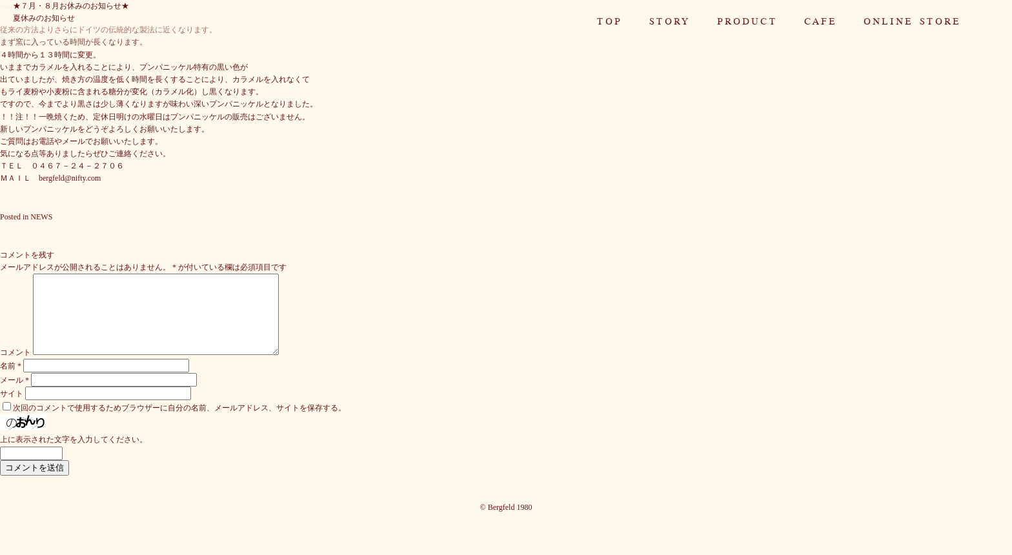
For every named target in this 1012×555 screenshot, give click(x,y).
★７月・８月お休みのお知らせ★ (71, 5)
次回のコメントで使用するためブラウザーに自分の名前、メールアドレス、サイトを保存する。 (179, 423)
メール (14, 395)
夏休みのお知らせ (44, 18)
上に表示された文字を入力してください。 (73, 454)
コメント (15, 367)
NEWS (41, 216)
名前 (10, 381)
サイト (11, 409)
